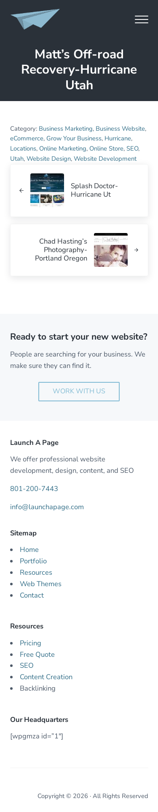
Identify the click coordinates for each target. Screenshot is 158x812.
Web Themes (41, 584)
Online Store (106, 148)
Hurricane (117, 138)
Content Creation (46, 677)
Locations (23, 148)
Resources (36, 572)
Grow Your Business (74, 138)
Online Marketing (62, 148)
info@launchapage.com (47, 507)
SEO (132, 148)
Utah (17, 158)
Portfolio (33, 561)
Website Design (49, 158)
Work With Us (79, 391)
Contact (32, 595)
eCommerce (26, 138)
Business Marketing (66, 128)
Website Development (105, 158)
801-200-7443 (34, 489)
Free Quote (37, 654)
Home (29, 549)
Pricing (30, 643)
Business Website (120, 128)
